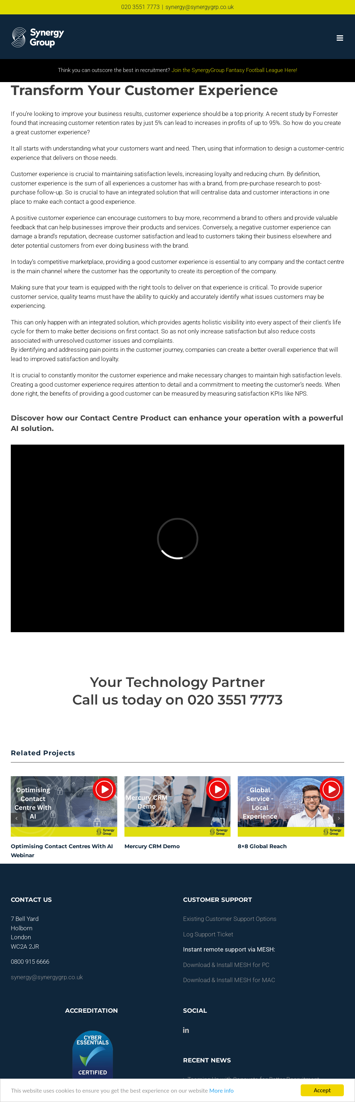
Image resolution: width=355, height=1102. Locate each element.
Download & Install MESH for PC (226, 964)
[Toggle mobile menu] (340, 38)
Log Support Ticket (208, 934)
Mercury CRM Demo (152, 846)
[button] (16, 818)
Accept (322, 1090)
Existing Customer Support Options (230, 918)
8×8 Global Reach (262, 846)
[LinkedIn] (186, 1030)
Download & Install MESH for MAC (229, 980)
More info (221, 1090)
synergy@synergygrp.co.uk (199, 7)
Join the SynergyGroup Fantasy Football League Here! (233, 70)
